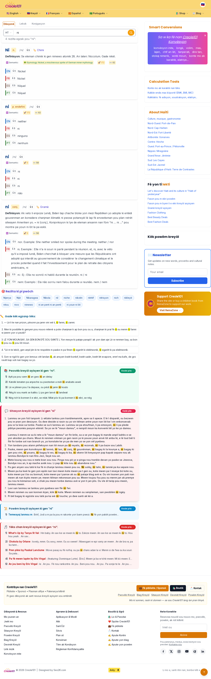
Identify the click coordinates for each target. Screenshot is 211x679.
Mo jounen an (11, 616)
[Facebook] (163, 651)
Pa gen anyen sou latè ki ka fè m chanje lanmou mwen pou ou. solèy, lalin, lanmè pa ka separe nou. (71, 467)
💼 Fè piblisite (115, 626)
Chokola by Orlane (20, 541)
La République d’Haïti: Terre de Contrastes (171, 169)
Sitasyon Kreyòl (159, 595)
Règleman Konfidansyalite (70, 649)
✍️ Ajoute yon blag (118, 639)
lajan (157, 52)
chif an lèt (169, 52)
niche (67, 297)
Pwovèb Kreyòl (126, 595)
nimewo (29, 304)
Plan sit (60, 635)
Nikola (47, 297)
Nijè (19, 297)
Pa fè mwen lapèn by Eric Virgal (27, 558)
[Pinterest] (195, 651)
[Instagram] (179, 651)
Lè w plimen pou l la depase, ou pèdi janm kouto (38, 387)
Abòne (183, 635)
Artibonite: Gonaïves (159, 137)
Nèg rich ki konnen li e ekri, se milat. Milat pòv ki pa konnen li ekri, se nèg (50, 397)
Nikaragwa (32, 297)
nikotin (78, 297)
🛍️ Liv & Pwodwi (117, 616)
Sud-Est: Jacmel (156, 164)
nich (116, 297)
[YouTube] (187, 651)
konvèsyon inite (163, 48)
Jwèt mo (8, 621)
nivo (16, 304)
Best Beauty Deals (157, 217)
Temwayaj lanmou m (20, 514)
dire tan (197, 52)
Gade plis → (127, 370)
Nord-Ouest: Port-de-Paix (162, 123)
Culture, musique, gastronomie (164, 118)
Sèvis (59, 630)
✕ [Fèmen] (205, 35)
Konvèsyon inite (12, 653)
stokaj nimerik (160, 55)
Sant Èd (60, 626)
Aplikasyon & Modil (66, 616)
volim (189, 48)
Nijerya (7, 297)
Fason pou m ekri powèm (161, 198)
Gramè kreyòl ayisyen (159, 208)
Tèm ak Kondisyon (66, 644)
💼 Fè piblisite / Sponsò (152, 588)
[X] (171, 651)
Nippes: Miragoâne (158, 151)
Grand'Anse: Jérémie (159, 155)
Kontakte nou (175, 644)
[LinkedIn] (203, 651)
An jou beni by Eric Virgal (23, 564)
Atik (58, 621)
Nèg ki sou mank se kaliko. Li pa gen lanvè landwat (38, 392)
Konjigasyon (38, 23)
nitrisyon (103, 297)
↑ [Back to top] (204, 672)
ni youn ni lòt (73, 304)
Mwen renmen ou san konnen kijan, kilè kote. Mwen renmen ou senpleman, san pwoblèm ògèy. (66, 492)
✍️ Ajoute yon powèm (120, 644)
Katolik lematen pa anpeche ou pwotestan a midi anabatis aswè (45, 382)
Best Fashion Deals (158, 221)
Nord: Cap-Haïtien (157, 128)
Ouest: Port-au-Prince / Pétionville (166, 146)
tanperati (183, 52)
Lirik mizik (9, 649)
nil (57, 297)
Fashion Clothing (157, 212)
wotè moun (179, 55)
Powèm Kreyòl (196, 595)
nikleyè (128, 297)
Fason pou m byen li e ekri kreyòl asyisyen (171, 203)
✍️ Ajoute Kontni (117, 635)
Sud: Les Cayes (156, 160)
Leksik (23, 23)
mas (198, 48)
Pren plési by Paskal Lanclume (27, 550)
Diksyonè (8, 24)
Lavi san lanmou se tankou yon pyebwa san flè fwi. (39, 488)
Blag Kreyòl (143, 595)
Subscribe (177, 280)
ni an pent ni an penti (50, 304)
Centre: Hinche (156, 141)
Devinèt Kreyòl (178, 595)
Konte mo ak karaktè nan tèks (164, 88)
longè (179, 48)
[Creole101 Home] (13, 5)
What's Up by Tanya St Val (24, 533)
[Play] (28, 50)
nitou (6, 304)
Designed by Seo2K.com (52, 670)
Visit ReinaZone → (170, 310)
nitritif (91, 297)
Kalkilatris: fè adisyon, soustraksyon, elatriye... (172, 97)
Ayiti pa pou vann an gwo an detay (30, 376)
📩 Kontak (195, 588)
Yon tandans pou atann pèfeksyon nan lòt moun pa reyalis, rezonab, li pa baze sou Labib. (65, 445)
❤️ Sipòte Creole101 (119, 621)
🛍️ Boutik (178, 588)
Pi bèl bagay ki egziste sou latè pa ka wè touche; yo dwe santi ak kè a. (50, 496)
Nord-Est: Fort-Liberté (159, 132)
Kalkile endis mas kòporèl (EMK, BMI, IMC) (171, 92)
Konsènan (61, 639)
